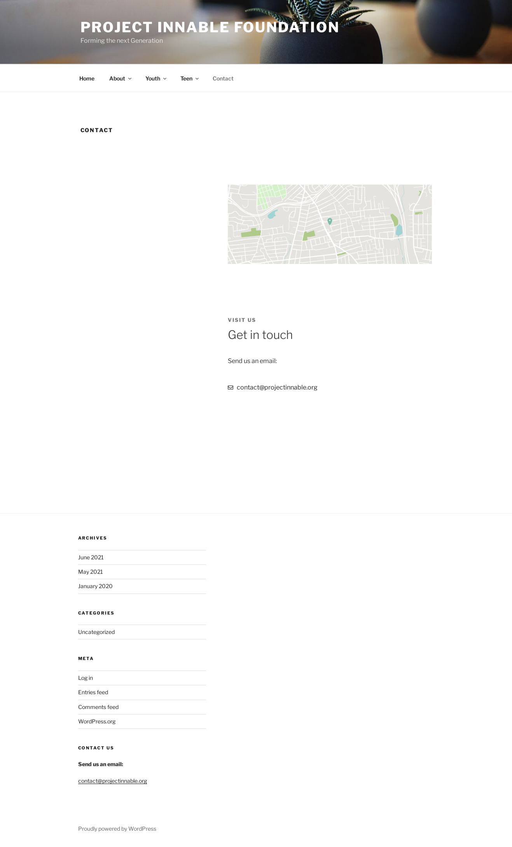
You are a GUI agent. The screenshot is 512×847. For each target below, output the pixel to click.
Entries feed (93, 692)
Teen (190, 78)
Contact (223, 78)
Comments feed (98, 707)
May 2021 (90, 571)
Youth (156, 78)
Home (86, 78)
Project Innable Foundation (210, 27)
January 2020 (95, 586)
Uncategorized (96, 632)
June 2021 (91, 557)
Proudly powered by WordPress (117, 828)
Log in (85, 677)
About (121, 78)
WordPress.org (96, 721)
